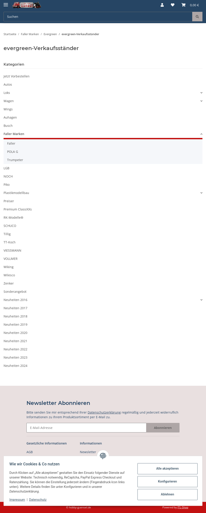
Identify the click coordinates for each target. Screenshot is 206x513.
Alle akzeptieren (166, 468)
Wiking (9, 267)
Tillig (7, 234)
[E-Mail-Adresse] (86, 427)
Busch (8, 125)
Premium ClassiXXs (18, 209)
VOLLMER (11, 258)
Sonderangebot (15, 291)
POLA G (12, 151)
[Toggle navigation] (6, 3)
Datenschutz (39, 499)
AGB (29, 452)
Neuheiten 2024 (15, 366)
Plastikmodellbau (16, 193)
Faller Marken (14, 134)
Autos (8, 84)
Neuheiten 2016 (15, 300)
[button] (162, 4)
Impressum (18, 499)
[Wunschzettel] (172, 4)
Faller (11, 143)
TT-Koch (10, 242)
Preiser (9, 201)
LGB (6, 168)
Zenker (9, 283)
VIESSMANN (12, 250)
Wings (8, 109)
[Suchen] (98, 16)
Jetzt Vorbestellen (17, 76)
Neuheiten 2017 (15, 308)
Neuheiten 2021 (15, 341)
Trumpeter (15, 160)
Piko (7, 184)
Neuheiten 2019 (15, 324)
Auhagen (10, 117)
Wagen (9, 101)
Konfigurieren (165, 481)
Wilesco (9, 275)
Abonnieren (163, 428)
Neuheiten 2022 (15, 349)
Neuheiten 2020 (15, 333)
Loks (7, 93)
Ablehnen (165, 494)
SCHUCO (10, 226)
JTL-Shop (183, 507)
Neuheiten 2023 (15, 357)
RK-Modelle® (13, 217)
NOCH (8, 176)
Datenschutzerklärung (104, 412)
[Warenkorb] (190, 4)
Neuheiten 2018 (15, 316)
